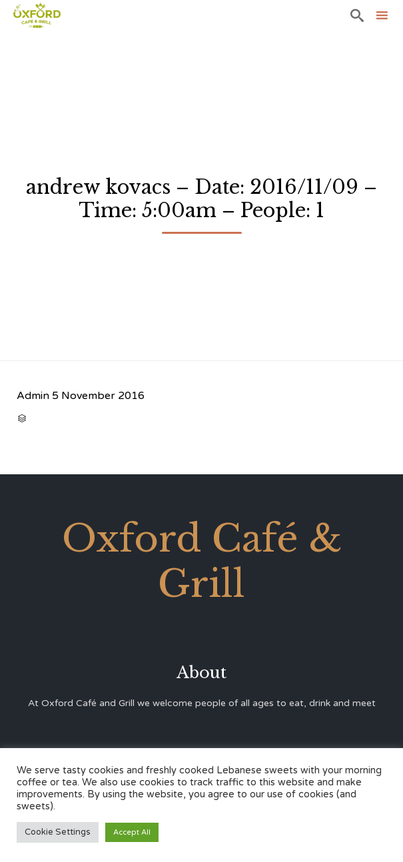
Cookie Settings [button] (58, 832)
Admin (33, 395)
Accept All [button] (132, 832)
